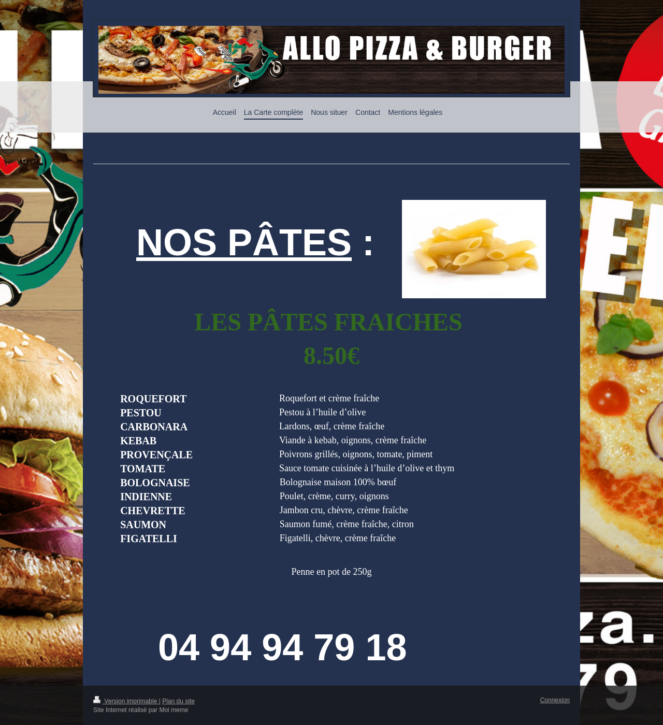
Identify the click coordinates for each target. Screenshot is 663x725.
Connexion (555, 700)
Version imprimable (126, 701)
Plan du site (178, 701)
